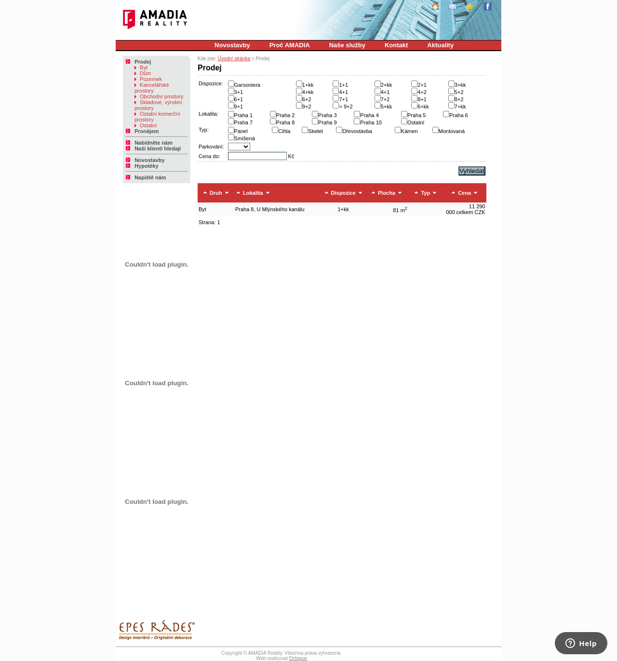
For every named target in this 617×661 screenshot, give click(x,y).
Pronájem (142, 131)
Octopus (298, 658)
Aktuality (440, 45)
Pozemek (148, 79)
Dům (142, 73)
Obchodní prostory (159, 96)
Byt (141, 67)
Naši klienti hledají (153, 148)
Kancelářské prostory (151, 88)
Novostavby (232, 45)
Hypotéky (142, 166)
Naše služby (347, 45)
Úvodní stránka (234, 58)
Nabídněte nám (149, 143)
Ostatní (145, 125)
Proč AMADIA (289, 45)
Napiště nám (146, 177)
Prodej (138, 62)
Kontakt (396, 45)
